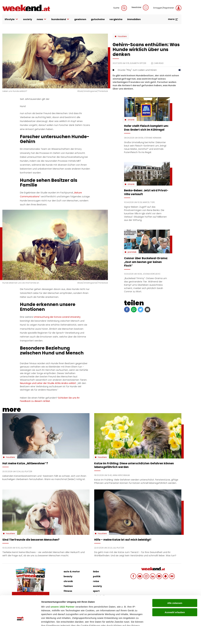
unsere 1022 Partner (63, 581)
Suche (120, 8)
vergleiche (115, 19)
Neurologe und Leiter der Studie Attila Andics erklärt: (48, 383)
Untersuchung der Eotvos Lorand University (57, 316)
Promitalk (132, 252)
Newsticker (140, 7)
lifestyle (11, 19)
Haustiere (122, 36)
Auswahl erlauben (175, 586)
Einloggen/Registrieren (167, 8)
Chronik (131, 120)
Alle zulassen (174, 577)
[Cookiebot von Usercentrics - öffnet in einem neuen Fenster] (20, 620)
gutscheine (98, 19)
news (42, 19)
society (27, 19)
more (173, 19)
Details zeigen (167, 619)
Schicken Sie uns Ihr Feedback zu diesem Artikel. (50, 399)
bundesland (60, 19)
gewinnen (80, 19)
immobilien (134, 19)
